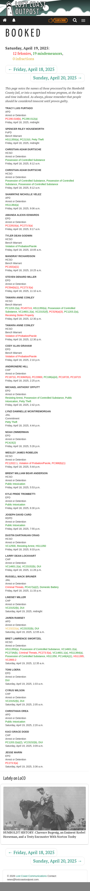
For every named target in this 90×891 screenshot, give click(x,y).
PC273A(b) (11, 652)
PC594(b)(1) (12, 287)
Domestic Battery (49, 587)
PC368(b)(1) (58, 463)
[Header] (45, 8)
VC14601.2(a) (26, 311)
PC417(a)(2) (31, 587)
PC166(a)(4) (50, 377)
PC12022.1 (11, 463)
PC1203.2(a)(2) (13, 742)
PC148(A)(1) (65, 656)
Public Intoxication (15, 483)
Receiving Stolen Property (19, 315)
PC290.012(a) (29, 118)
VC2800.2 (10, 659)
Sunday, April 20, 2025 (57, 78)
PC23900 (37, 377)
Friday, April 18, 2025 (31, 69)
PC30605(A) (24, 377)
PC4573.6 (26, 308)
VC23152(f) (41, 311)
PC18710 (10, 377)
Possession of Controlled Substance (25, 160)
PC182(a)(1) (12, 266)
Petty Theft (37, 139)
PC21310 (25, 139)
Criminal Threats (14, 587)
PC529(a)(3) (56, 311)
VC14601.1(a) (60, 652)
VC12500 (10, 545)
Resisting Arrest (14, 397)
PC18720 (64, 377)
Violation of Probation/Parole (21, 246)
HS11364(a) (12, 204)
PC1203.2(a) (12, 308)
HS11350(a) (12, 139)
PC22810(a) (12, 225)
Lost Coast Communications (31, 876)
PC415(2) (10, 442)
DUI (39, 566)
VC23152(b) (29, 566)
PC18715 (75, 377)
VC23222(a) (12, 628)
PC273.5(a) (26, 225)
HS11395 (78, 656)
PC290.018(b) (13, 118)
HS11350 (41, 545)
